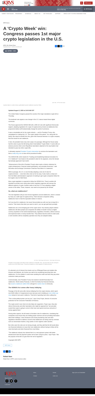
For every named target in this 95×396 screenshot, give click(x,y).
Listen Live (55, 377)
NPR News (6, 24)
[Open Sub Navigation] (23, 15)
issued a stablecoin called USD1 (20, 285)
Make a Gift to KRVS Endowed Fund (75, 15)
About (34, 374)
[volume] (8, 10)
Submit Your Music (8, 15)
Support (57, 15)
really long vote (16, 155)
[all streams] (88, 11)
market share (41, 285)
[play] (3, 11)
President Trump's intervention (30, 153)
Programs (18, 15)
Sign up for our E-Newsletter (78, 374)
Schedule (28, 15)
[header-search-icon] (82, 3)
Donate (89, 4)
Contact (35, 377)
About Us (37, 15)
